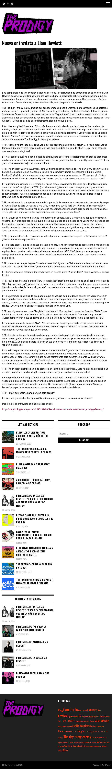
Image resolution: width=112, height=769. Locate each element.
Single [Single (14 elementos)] (80, 731)
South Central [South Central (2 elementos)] (96, 732)
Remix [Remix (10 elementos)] (61, 731)
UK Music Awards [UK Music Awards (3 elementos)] (90, 742)
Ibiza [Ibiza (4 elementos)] (85, 716)
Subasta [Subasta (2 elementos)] (103, 732)
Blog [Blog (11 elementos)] (60, 710)
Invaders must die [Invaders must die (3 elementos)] (93, 716)
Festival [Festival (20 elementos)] (63, 715)
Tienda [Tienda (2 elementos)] (71, 742)
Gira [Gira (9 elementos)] (81, 716)
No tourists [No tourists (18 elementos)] (83, 725)
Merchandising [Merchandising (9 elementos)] (102, 721)
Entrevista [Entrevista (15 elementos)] (93, 710)
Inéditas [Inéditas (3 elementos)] (103, 716)
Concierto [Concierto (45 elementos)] (70, 709)
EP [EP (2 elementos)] (100, 710)
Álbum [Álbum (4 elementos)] (65, 749)
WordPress (106, 764)
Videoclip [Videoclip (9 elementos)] (101, 742)
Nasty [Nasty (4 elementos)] (60, 726)
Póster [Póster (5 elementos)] (93, 726)
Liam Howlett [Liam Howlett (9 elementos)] (68, 721)
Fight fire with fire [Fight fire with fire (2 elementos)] (73, 716)
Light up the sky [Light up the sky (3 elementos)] (83, 721)
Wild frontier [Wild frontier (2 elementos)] (97, 746)
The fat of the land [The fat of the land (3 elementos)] (98, 737)
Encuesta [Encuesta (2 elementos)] (84, 710)
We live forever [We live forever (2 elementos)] (89, 746)
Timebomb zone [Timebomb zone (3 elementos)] (78, 742)
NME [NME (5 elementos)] (74, 726)
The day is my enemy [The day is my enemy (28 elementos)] (77, 737)
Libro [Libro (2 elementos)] (76, 721)
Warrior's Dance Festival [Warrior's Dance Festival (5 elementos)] (74, 746)
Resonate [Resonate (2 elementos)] (73, 732)
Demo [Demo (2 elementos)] (79, 710)
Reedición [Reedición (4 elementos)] (100, 726)
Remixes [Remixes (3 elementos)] (68, 731)
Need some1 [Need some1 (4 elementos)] (67, 726)
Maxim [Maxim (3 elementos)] (92, 721)
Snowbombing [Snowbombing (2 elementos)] (88, 732)
